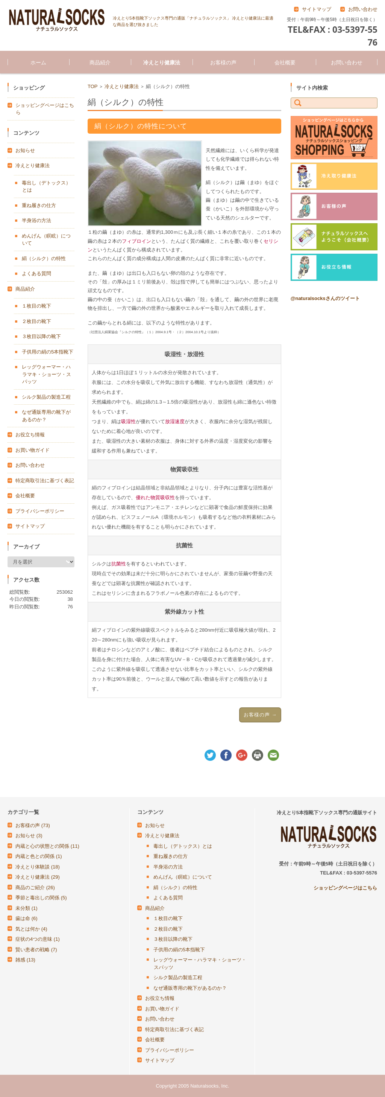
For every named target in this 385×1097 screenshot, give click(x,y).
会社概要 (285, 62)
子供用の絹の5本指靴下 (47, 352)
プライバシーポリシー (39, 511)
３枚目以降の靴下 (41, 336)
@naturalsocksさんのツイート (325, 298)
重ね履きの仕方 (39, 205)
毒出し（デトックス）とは (182, 846)
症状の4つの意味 (37, 939)
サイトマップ (30, 526)
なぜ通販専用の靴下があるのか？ (190, 988)
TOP (93, 86)
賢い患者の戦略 (36, 949)
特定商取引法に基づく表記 (44, 480)
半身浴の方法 (36, 220)
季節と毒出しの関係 (41, 897)
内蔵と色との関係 (38, 856)
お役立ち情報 (30, 434)
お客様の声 (223, 62)
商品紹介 (100, 62)
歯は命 (26, 918)
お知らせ (25, 150)
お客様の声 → (260, 715)
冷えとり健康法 (161, 62)
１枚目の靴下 (36, 306)
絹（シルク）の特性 (44, 258)
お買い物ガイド (32, 450)
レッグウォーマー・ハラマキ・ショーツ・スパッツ (46, 374)
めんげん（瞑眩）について (182, 877)
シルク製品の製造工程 (46, 397)
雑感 (25, 960)
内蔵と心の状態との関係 (47, 846)
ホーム (38, 62)
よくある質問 (36, 273)
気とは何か (31, 929)
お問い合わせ (346, 62)
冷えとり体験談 (37, 867)
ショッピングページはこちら (345, 888)
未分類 (26, 908)
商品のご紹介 (35, 887)
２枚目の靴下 (36, 321)
